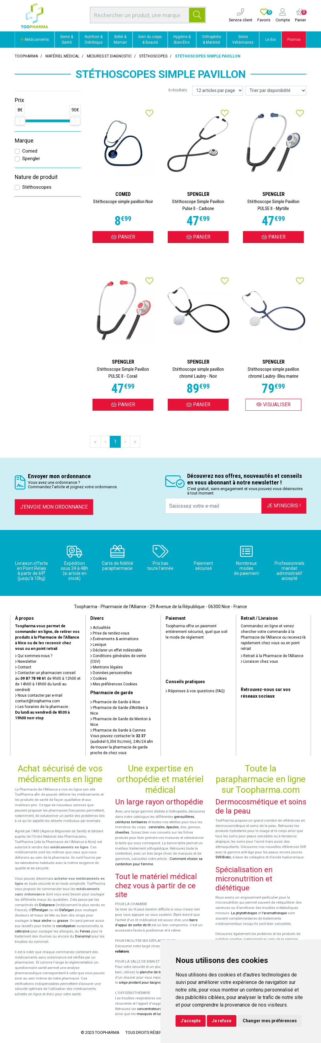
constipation (66, 926)
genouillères (184, 817)
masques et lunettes (153, 1014)
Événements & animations (114, 639)
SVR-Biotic (223, 857)
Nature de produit (36, 177)
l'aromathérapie (274, 913)
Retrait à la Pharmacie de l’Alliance (272, 656)
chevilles (122, 832)
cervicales (157, 827)
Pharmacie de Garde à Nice (115, 702)
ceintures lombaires (131, 822)
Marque (24, 141)
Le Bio (270, 39)
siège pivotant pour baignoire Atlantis (148, 983)
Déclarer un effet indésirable (116, 650)
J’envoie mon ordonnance (54, 507)
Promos (294, 39)
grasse (62, 921)
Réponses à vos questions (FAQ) (195, 691)
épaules (172, 827)
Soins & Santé (66, 40)
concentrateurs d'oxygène (158, 1009)
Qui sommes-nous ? (33, 656)
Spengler (31, 158)
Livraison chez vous (259, 661)
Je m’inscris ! (284, 506)
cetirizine (22, 931)
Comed (29, 151)
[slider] (20, 120)
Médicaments (34, 39)
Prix (19, 100)
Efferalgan (40, 910)
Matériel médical (62, 56)
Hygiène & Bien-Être (182, 40)
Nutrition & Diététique (94, 40)
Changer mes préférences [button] (270, 1020)
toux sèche (42, 921)
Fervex (85, 931)
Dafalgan (66, 910)
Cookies (98, 678)
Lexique (98, 644)
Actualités (100, 627)
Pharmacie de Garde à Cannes (118, 730)
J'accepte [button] (191, 1020)
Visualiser (273, 405)
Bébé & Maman (120, 40)
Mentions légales (106, 667)
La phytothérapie (244, 913)
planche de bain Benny (158, 972)
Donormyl (83, 936)
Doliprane (47, 905)
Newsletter (25, 661)
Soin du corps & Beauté (150, 40)
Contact (23, 667)
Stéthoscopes (36, 187)
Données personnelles (111, 673)
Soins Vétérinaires (243, 40)
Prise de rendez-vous (109, 633)
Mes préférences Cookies (113, 684)
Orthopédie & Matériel (211, 40)
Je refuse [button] (221, 1020)
